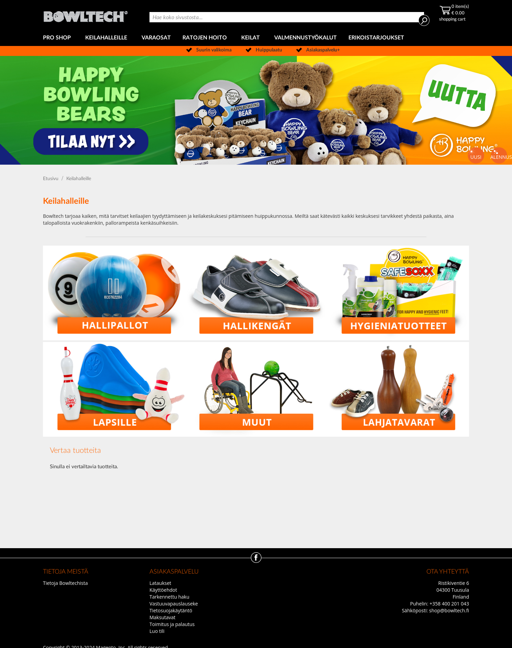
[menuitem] (58, 38)
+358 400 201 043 (449, 603)
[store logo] (86, 14)
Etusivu (51, 178)
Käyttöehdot (163, 590)
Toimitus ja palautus (172, 624)
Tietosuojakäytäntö (170, 610)
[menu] (256, 38)
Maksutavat (162, 617)
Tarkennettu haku (169, 596)
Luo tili (157, 631)
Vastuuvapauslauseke (173, 603)
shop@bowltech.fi (449, 610)
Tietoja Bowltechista (65, 583)
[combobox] (286, 17)
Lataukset (160, 583)
